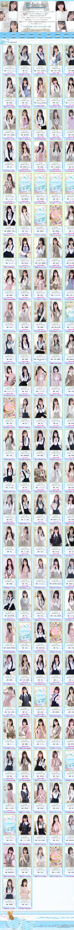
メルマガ (61, 918)
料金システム (57, 917)
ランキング (44, 918)
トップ (37, 917)
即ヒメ (49, 918)
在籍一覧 (51, 917)
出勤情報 (42, 917)
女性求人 (63, 917)
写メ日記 (54, 918)
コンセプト (38, 918)
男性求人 (68, 917)
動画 (57, 918)
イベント (66, 918)
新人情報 (47, 917)
